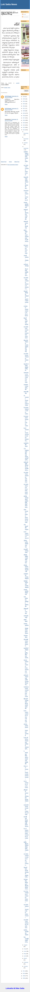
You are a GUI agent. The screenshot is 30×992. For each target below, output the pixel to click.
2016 (24, 120)
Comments (25, 17)
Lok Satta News (9, 4)
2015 (24, 122)
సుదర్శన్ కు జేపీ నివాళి (26, 444)
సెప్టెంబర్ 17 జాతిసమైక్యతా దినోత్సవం (26, 367)
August (25, 945)
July (25, 948)
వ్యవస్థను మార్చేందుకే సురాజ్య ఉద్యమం (26, 584)
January (26, 966)
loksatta (5, 87)
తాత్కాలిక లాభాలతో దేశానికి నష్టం (26, 224)
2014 (24, 125)
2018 (24, 115)
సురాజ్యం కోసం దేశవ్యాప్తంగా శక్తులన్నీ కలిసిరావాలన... (26, 884)
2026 (24, 96)
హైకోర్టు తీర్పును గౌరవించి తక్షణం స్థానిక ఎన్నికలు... (26, 846)
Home (10, 161)
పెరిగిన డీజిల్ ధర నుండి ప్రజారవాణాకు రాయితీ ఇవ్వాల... (26, 236)
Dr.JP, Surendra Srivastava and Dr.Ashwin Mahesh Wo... (26, 434)
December (26, 133)
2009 (24, 975)
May (25, 953)
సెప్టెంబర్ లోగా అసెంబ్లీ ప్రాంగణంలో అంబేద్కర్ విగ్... (26, 872)
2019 (24, 113)
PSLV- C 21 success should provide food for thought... (26, 772)
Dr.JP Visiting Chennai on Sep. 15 (26, 535)
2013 (24, 127)
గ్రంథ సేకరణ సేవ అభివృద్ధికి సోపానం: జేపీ (26, 601)
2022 (24, 106)
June (25, 951)
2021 (24, 108)
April (25, 956)
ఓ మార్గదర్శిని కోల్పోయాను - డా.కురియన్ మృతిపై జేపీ (26, 757)
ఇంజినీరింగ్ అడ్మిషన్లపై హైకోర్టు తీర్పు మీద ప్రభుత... (26, 652)
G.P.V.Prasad (8, 96)
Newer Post (3, 161)
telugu (9, 87)
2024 (24, 101)
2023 (24, 103)
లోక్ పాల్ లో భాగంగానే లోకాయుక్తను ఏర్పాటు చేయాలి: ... (26, 796)
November (26, 138)
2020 (24, 110)
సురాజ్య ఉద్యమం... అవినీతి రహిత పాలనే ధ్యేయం (26, 628)
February (26, 962)
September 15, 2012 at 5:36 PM (11, 97)
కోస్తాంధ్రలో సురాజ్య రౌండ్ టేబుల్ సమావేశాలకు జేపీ (26, 703)
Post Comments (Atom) (12, 164)
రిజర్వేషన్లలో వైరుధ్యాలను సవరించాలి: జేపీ (26, 214)
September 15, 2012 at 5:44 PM (11, 120)
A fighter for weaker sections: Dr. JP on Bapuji (26, 310)
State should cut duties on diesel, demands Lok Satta (26, 516)
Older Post (16, 161)
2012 (24, 129)
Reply (6, 104)
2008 (24, 978)
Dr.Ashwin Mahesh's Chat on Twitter (26, 410)
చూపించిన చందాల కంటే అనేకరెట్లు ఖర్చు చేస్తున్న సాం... (26, 679)
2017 (24, 118)
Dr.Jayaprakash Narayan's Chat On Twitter (26, 421)
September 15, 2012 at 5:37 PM (11, 109)
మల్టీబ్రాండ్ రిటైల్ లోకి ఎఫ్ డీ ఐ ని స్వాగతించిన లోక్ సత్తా (9, 13)
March (25, 958)
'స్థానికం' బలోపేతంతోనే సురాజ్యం (26, 543)
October (26, 142)
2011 (24, 971)
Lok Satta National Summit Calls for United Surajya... (26, 911)
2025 (24, 99)
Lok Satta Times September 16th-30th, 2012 (26, 477)
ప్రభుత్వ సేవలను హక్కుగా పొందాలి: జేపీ (26, 568)
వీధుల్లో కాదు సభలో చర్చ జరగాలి (26, 321)
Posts (24, 14)
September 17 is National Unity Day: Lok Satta (26, 377)
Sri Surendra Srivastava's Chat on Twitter (26, 400)
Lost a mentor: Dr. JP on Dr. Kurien (26, 784)
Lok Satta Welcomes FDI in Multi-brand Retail (26, 489)
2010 (24, 973)
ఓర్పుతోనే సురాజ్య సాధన (26, 551)
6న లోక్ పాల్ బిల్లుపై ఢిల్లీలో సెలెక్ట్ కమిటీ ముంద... (26, 821)
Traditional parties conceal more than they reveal (26, 691)
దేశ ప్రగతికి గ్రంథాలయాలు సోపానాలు (26, 642)
